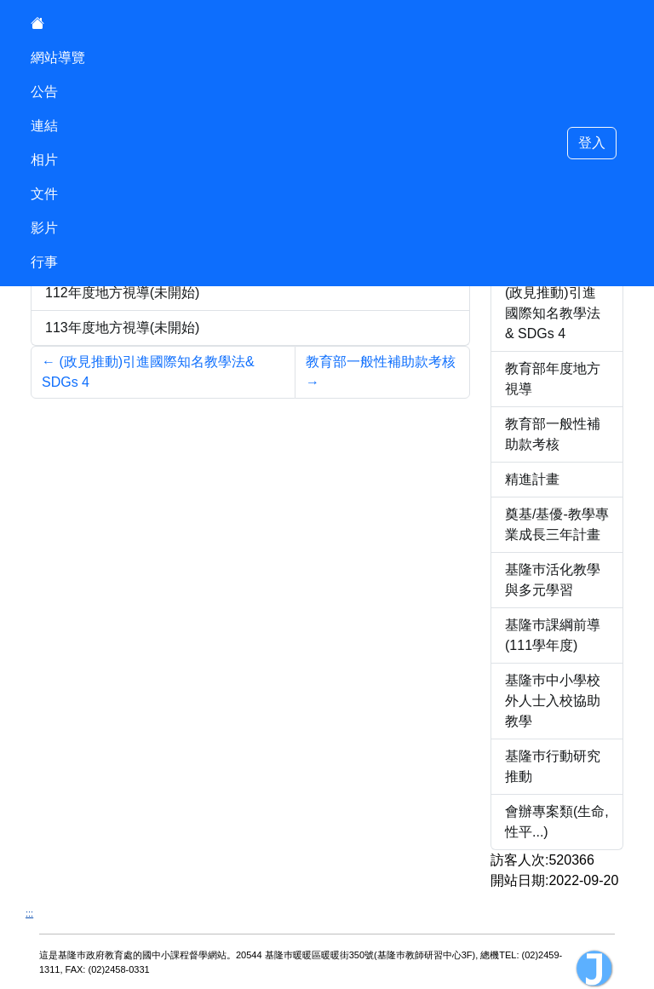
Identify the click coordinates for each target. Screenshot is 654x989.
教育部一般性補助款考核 (552, 434)
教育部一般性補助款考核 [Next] (381, 371)
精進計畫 (532, 479)
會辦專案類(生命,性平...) (557, 821)
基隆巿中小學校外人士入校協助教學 (552, 700)
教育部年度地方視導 (552, 378)
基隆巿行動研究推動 (552, 766)
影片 (44, 228)
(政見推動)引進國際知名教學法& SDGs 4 (552, 313)
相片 (44, 159)
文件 (44, 194)
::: (29, 913)
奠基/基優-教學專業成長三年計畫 (557, 524)
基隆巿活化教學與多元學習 (552, 579)
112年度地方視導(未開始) (122, 292)
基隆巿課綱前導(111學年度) (552, 635)
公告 (44, 91)
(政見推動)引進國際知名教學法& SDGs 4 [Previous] (148, 371)
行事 (44, 262)
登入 (591, 142)
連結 (44, 125)
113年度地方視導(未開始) (122, 327)
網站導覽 (58, 57)
